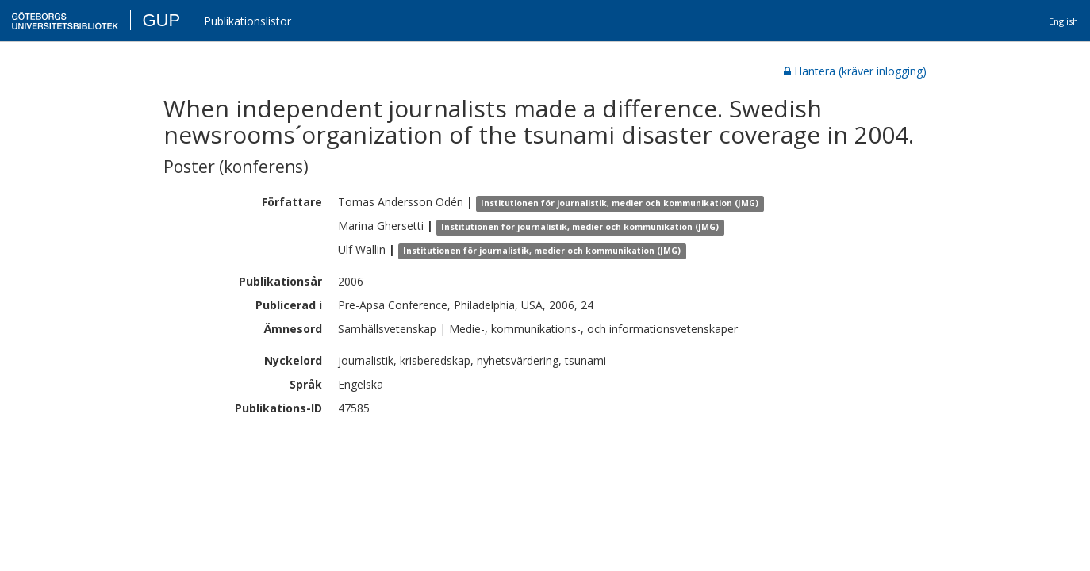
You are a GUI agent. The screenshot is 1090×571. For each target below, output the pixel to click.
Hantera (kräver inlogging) (855, 71)
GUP (161, 20)
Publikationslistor (247, 21)
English (1063, 21)
